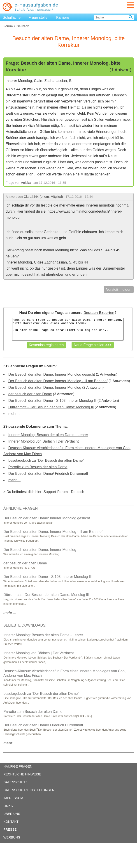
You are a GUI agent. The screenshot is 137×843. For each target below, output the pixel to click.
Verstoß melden (118, 289)
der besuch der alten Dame (30, 394)
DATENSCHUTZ (15, 782)
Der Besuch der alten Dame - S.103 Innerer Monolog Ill (52, 400)
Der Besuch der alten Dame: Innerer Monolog (44, 387)
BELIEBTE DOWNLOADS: (24, 625)
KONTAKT (11, 821)
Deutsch (77, 492)
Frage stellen (39, 17)
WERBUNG (11, 837)
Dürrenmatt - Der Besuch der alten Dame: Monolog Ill (51, 407)
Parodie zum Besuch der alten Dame (37, 467)
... (9, 613)
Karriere (62, 17)
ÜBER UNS (11, 814)
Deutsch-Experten (99, 313)
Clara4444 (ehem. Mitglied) (43, 196)
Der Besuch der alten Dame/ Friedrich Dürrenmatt (48, 473)
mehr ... (14, 414)
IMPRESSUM (13, 798)
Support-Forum (55, 492)
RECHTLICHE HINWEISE (22, 774)
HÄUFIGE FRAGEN (17, 766)
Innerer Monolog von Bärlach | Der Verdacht (43, 441)
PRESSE (9, 829)
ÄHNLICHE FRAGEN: (21, 508)
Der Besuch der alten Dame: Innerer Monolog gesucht (51, 374)
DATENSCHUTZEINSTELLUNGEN (28, 790)
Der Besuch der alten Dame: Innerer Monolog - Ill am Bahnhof (57, 381)
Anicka (26, 182)
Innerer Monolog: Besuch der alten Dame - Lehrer (48, 435)
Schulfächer (12, 17)
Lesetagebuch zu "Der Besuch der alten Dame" (46, 460)
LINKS (8, 806)
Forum (8, 26)
